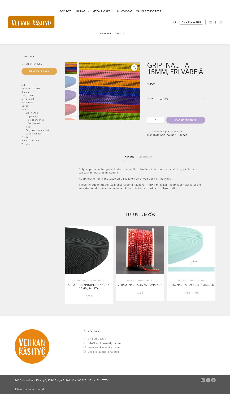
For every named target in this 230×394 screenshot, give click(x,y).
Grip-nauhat (168, 135)
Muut (28, 126)
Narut (24, 105)
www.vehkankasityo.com (102, 347)
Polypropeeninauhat (37, 130)
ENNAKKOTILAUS (30, 88)
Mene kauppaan (39, 71)
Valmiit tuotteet (30, 140)
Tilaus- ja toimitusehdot (31, 389)
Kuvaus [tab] (129, 156)
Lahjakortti (27, 95)
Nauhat (182, 135)
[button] (134, 67)
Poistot (25, 137)
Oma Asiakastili (191, 22)
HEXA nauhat (33, 123)
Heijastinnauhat (35, 119)
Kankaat (26, 92)
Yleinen (25, 144)
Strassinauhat (33, 133)
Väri (150, 98)
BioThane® (32, 112)
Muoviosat (27, 102)
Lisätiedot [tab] (145, 156)
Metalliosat (27, 99)
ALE (23, 85)
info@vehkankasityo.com (102, 343)
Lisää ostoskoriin (186, 120)
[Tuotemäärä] (155, 120)
